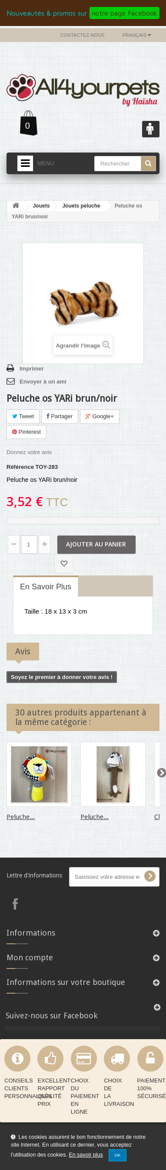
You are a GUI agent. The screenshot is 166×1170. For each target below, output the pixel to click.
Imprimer (32, 368)
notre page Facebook (124, 13)
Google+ (100, 416)
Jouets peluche (81, 206)
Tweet (23, 416)
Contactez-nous (82, 35)
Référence (20, 467)
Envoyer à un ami (43, 381)
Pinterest (26, 432)
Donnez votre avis (29, 452)
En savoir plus (86, 1155)
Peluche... (21, 817)
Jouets (41, 206)
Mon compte (30, 957)
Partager (60, 416)
